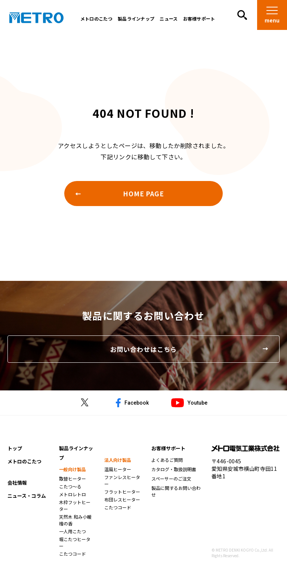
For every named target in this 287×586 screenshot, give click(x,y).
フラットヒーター (122, 496)
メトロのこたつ (94, 20)
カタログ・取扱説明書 (173, 473)
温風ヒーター (117, 473)
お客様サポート (197, 20)
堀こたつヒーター (74, 546)
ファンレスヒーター (122, 484)
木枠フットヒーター (74, 509)
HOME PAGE (143, 194)
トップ (14, 452)
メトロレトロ (72, 499)
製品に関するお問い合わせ (176, 495)
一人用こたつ (72, 536)
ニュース (167, 20)
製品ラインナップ (134, 20)
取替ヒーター (72, 483)
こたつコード (72, 558)
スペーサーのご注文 (171, 483)
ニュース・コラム (26, 500)
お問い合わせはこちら (143, 352)
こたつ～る (70, 491)
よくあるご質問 (167, 464)
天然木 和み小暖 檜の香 (75, 524)
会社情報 (17, 487)
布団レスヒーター (122, 504)
